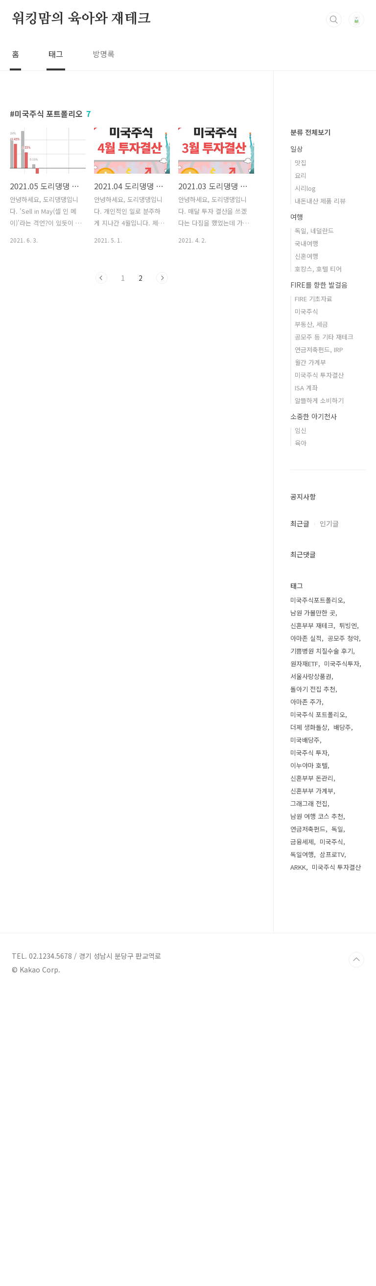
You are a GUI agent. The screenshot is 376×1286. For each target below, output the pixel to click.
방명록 (104, 54)
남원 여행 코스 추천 (316, 1109)
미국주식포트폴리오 (316, 893)
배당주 (342, 1020)
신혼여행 (306, 549)
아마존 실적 (306, 931)
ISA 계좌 (306, 681)
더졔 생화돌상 (309, 1020)
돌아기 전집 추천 (312, 982)
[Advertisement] (328, 264)
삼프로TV (332, 1147)
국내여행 (306, 536)
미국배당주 (305, 1033)
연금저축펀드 (308, 1122)
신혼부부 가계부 (311, 1084)
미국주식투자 (341, 957)
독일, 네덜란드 (314, 524)
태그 (55, 54)
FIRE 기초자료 (313, 592)
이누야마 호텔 (309, 1058)
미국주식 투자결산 (319, 668)
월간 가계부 (310, 655)
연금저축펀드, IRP (319, 643)
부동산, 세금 (311, 617)
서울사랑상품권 (310, 969)
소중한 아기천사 (313, 710)
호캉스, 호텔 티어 (318, 562)
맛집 (300, 456)
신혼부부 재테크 (311, 919)
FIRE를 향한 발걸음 (319, 578)
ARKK (298, 1160)
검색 (334, 19)
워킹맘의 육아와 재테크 (81, 19)
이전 (101, 278)
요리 (300, 469)
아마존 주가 (306, 995)
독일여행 (302, 1147)
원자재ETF (304, 957)
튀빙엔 (348, 919)
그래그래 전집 (309, 1097)
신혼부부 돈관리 (311, 1071)
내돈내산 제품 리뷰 (320, 494)
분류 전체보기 (310, 425)
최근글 (299, 817)
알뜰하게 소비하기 (319, 694)
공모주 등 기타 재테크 (324, 630)
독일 (337, 1122)
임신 (300, 723)
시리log (305, 481)
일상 (296, 442)
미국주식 (306, 604)
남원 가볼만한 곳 (312, 906)
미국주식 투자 (309, 1046)
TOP (356, 1253)
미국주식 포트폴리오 (317, 1008)
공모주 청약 (343, 931)
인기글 (329, 817)
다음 (162, 278)
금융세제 (302, 1135)
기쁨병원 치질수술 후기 (321, 944)
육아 (300, 736)
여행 (296, 510)
